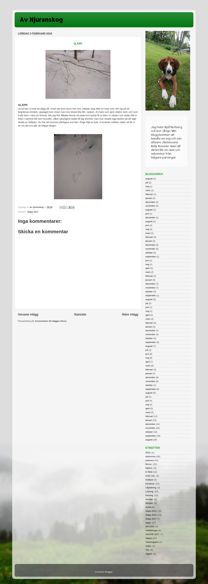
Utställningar (151, 530)
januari (148, 198)
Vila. (147, 550)
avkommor (150, 456)
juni (147, 213)
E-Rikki (148, 472)
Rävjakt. (149, 503)
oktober (149, 252)
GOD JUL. (150, 476)
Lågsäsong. (151, 487)
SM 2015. (150, 526)
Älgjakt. (149, 554)
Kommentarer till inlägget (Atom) (50, 321)
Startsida (80, 314)
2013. (148, 452)
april (147, 268)
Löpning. (149, 491)
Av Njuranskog (41, 19)
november (150, 206)
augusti (149, 178)
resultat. (149, 499)
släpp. (148, 522)
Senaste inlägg (28, 314)
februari (149, 194)
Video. (148, 546)
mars (147, 190)
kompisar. (150, 483)
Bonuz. (148, 464)
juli (146, 182)
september (150, 256)
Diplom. (149, 468)
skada (148, 507)
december (150, 202)
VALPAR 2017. (152, 534)
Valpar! (148, 538)
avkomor (149, 460)
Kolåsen (149, 480)
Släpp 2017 (32, 212)
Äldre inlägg (130, 314)
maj (147, 186)
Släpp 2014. (151, 511)
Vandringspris (152, 542)
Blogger (108, 572)
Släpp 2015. (151, 515)
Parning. (149, 495)
